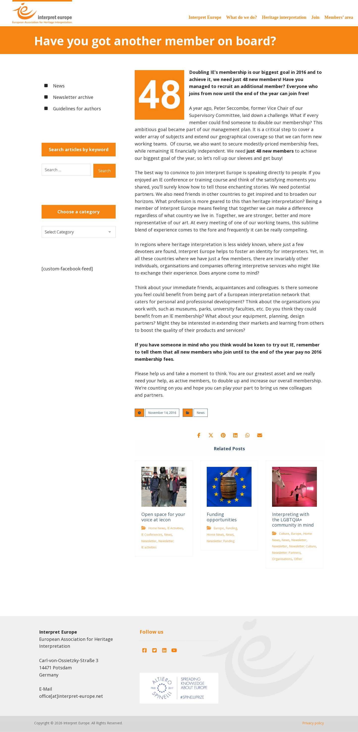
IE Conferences (151, 535)
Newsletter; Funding (220, 541)
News (201, 413)
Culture (284, 534)
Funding (231, 528)
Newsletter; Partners (286, 553)
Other (298, 559)
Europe (219, 528)
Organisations (282, 559)
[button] (198, 435)
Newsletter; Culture (302, 546)
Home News (156, 528)
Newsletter (148, 541)
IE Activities (175, 528)
